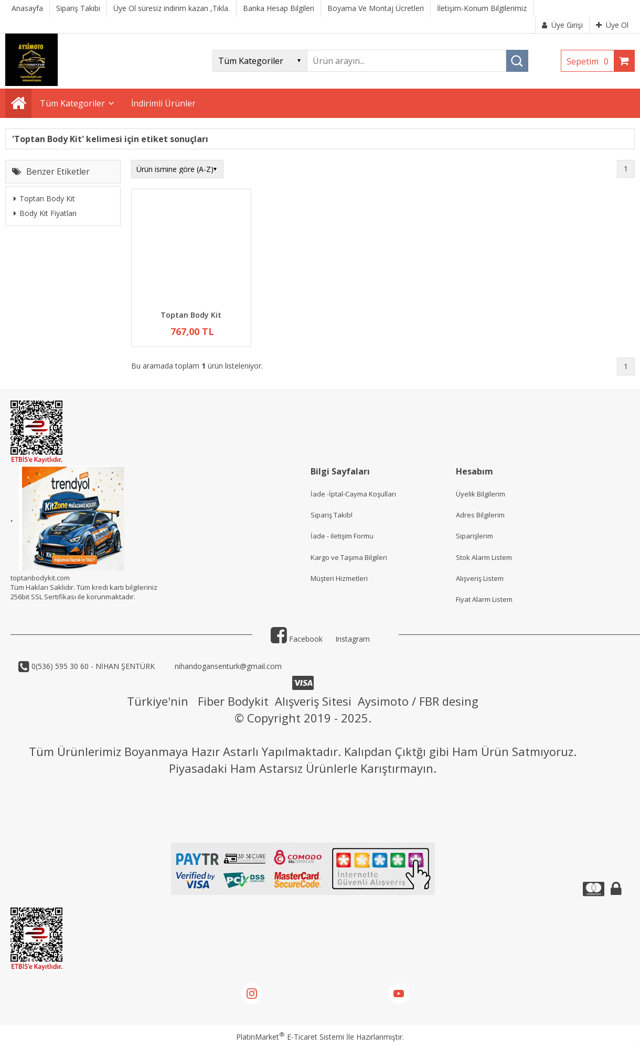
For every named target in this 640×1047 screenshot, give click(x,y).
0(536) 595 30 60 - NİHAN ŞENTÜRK (92, 666)
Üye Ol (612, 25)
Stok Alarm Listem (484, 557)
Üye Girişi (562, 25)
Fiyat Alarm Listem (484, 599)
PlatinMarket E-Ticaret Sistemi (290, 1037)
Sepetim (590, 61)
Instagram (352, 639)
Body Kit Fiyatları (45, 213)
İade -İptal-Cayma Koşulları (353, 494)
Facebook (297, 639)
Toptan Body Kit (44, 198)
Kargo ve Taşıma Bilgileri (349, 557)
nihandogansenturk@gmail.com (227, 666)
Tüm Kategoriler (72, 103)
